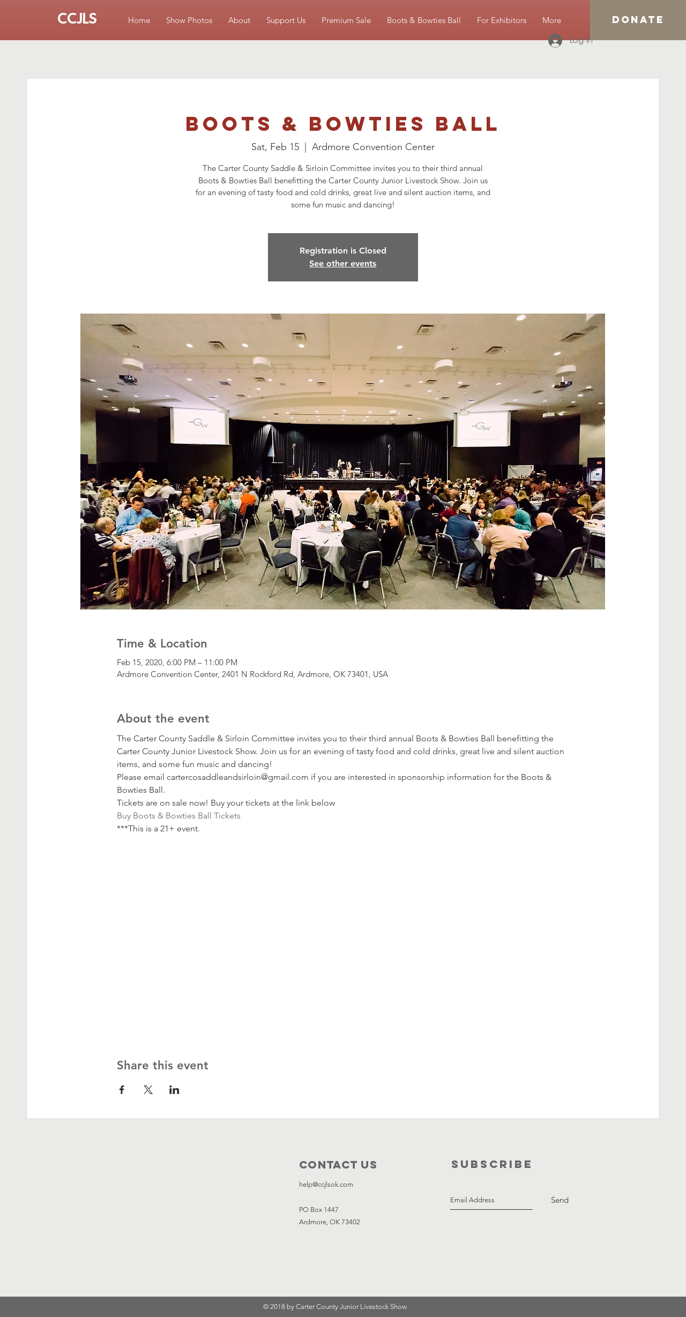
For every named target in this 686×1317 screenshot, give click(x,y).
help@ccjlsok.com (326, 1184)
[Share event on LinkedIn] (174, 1089)
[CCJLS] (77, 20)
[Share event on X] (148, 1089)
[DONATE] (638, 20)
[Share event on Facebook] (122, 1089)
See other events (342, 263)
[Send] (559, 1200)
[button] (189, 20)
